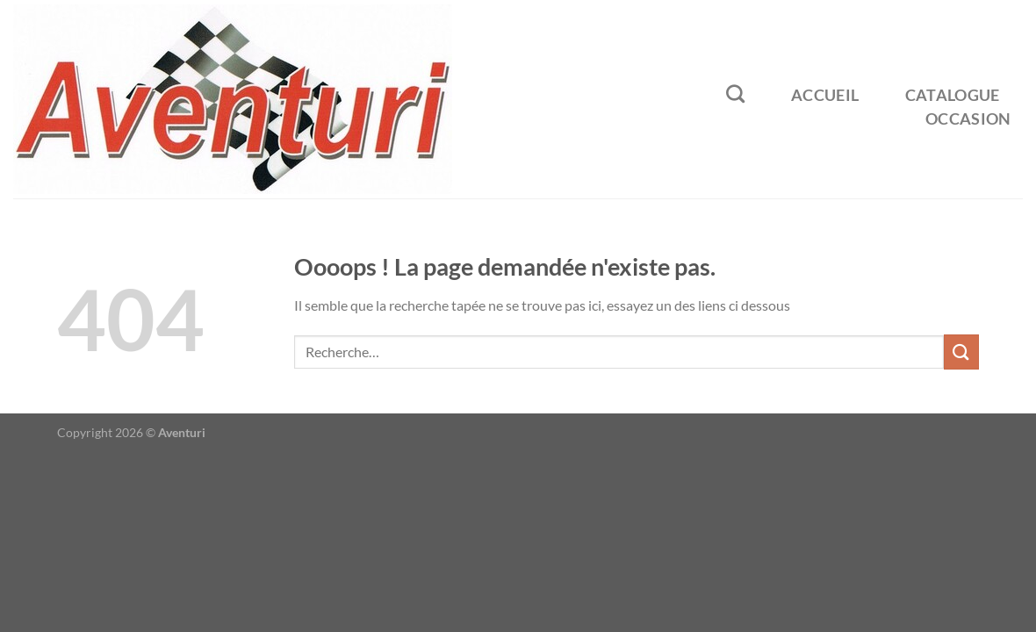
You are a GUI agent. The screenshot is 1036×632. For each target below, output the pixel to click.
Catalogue (952, 95)
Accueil (825, 95)
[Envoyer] (961, 351)
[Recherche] (736, 93)
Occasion (968, 119)
